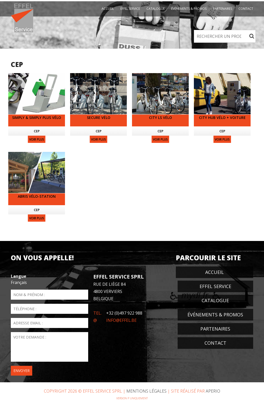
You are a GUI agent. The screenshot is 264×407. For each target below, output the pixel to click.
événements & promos (189, 8)
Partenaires (222, 8)
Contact (245, 8)
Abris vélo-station (37, 196)
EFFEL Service (130, 8)
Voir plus (36, 139)
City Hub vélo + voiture (222, 117)
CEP (37, 131)
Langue (18, 276)
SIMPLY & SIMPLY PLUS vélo (36, 117)
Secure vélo (98, 117)
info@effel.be (121, 320)
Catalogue (155, 8)
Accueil (108, 8)
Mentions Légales (146, 391)
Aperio (213, 391)
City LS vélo (160, 117)
